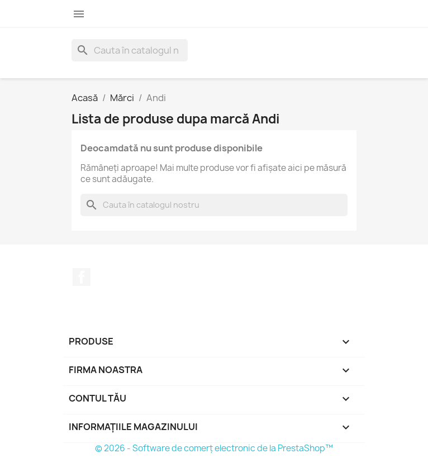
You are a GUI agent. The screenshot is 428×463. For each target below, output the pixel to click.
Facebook (82, 277)
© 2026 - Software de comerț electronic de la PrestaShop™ (214, 448)
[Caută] (130, 50)
